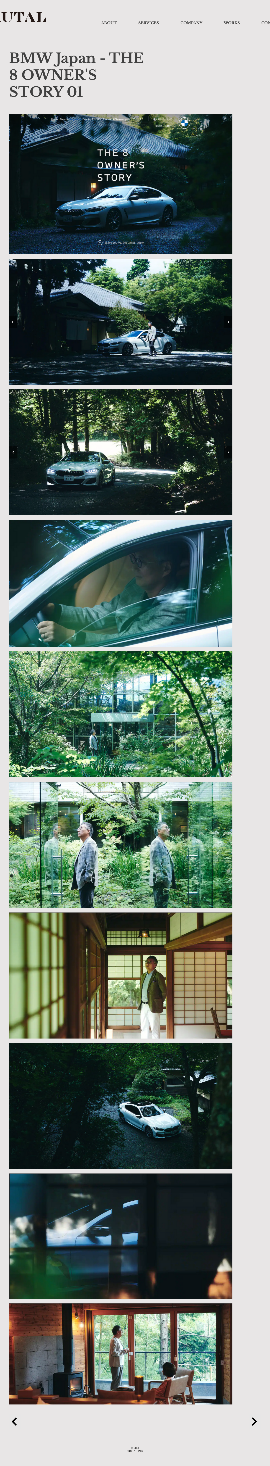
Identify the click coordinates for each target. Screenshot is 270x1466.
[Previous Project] (15, 1421)
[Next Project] (255, 1421)
